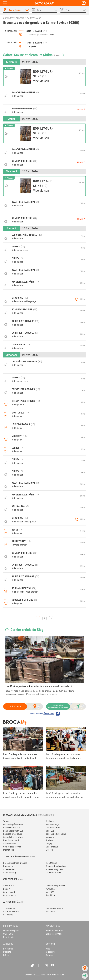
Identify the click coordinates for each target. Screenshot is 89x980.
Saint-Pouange (52, 824)
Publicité (7, 952)
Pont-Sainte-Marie (11, 840)
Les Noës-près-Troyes (13, 824)
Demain (6, 889)
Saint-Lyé (50, 831)
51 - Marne (8, 915)
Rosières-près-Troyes (12, 834)
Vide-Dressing (9, 872)
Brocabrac (8, 949)
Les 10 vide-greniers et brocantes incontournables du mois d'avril (39, 686)
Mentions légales (11, 930)
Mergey (49, 843)
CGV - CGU (8, 934)
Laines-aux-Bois (53, 827)
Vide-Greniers (9, 869)
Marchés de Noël (53, 872)
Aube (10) (20, 18)
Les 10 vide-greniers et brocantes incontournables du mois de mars (63, 756)
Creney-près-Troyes (12, 847)
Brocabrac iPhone (54, 934)
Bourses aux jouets (54, 869)
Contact (49, 955)
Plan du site (8, 937)
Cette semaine (9, 895)
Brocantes (8, 866)
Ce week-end (9, 892)
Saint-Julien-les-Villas (13, 837)
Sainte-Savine (34, 18)
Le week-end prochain (55, 885)
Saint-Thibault (52, 847)
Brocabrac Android (54, 930)
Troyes (6, 821)
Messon (49, 850)
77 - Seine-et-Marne (54, 908)
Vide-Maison (51, 863)
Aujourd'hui (8, 885)
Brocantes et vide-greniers (15, 863)
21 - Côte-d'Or (9, 908)
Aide (48, 949)
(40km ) (53, 54)
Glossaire (50, 952)
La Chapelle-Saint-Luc (13, 831)
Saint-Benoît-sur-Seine (56, 834)
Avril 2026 (50, 889)
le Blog (6, 955)
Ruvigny (49, 840)
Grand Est (8, 18)
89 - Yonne (50, 911)
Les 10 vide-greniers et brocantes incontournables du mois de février (21, 795)
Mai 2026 (50, 892)
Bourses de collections (56, 866)
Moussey (50, 837)
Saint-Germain (9, 843)
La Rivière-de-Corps (12, 827)
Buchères (50, 821)
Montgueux (8, 850)
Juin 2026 (50, 895)
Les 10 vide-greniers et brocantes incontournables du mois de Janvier (64, 795)
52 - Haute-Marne (11, 911)
